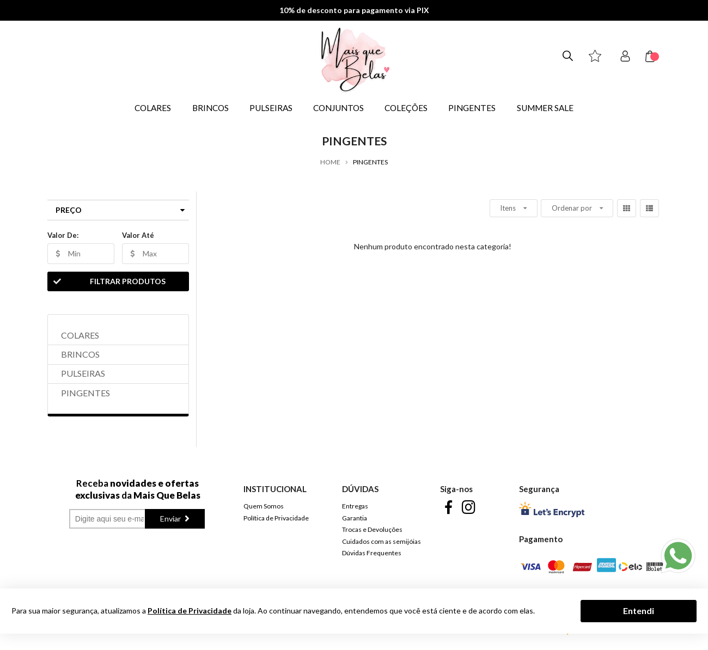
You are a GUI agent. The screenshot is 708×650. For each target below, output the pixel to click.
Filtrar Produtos (106, 281)
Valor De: (62, 235)
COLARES (153, 108)
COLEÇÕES (406, 108)
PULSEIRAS (270, 108)
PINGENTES (472, 108)
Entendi (638, 610)
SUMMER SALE (545, 108)
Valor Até (138, 235)
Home (330, 162)
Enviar (171, 518)
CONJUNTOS (338, 108)
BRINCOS (210, 108)
